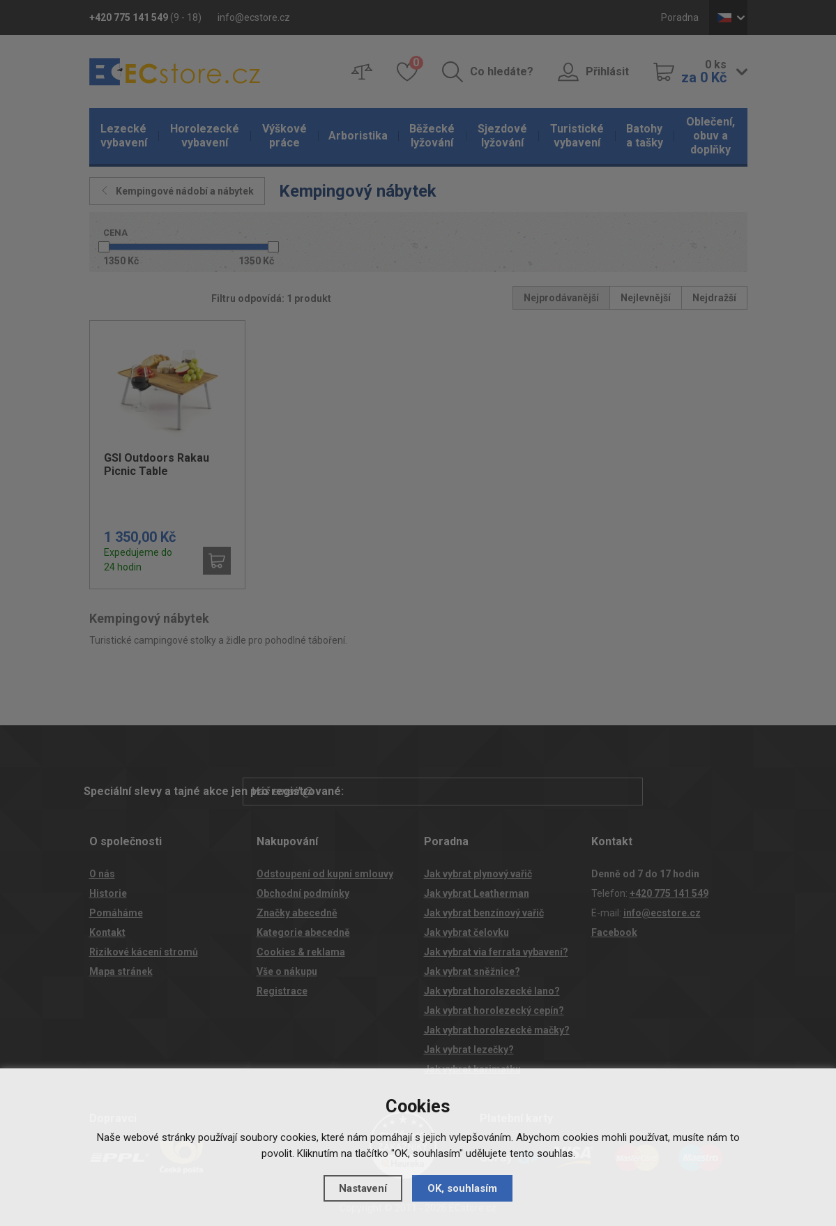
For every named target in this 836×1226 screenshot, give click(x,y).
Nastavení (363, 1188)
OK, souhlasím (462, 1188)
